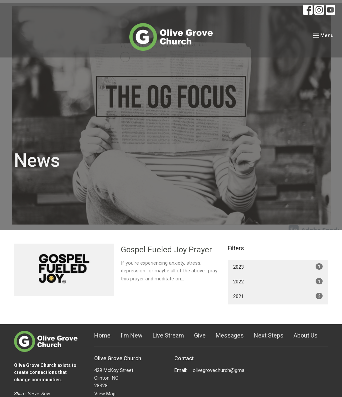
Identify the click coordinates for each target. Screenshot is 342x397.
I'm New (132, 335)
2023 (278, 266)
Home (102, 335)
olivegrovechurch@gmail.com (220, 370)
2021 (278, 296)
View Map (105, 394)
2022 (278, 281)
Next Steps (269, 335)
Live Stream (168, 335)
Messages (230, 335)
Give (200, 335)
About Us (306, 335)
